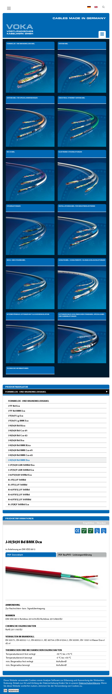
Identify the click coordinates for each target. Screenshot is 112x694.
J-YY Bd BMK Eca (16, 410)
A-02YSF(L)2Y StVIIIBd (19, 499)
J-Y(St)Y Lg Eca (15, 415)
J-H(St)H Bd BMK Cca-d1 (20, 450)
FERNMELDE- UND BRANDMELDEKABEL (25, 391)
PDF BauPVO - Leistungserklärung (75, 554)
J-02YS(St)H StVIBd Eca (20, 474)
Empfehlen (88, 522)
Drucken (101, 522)
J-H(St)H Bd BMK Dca (19, 460)
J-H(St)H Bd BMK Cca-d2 (20, 455)
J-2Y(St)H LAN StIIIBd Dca (21, 464)
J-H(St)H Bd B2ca (16, 425)
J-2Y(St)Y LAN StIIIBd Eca (21, 469)
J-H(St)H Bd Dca (16, 440)
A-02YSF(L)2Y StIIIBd (19, 489)
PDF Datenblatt (15, 554)
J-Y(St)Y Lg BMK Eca (18, 420)
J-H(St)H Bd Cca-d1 (17, 430)
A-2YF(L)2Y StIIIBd (17, 484)
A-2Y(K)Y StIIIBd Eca (18, 504)
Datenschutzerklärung (89, 683)
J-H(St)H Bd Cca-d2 (17, 435)
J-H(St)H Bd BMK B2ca (19, 445)
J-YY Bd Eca (14, 405)
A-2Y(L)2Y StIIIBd (17, 479)
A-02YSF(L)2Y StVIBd (19, 494)
